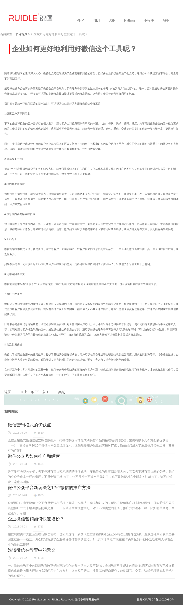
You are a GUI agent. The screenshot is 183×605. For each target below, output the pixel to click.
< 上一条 (27, 392)
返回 (7, 392)
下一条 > (42, 392)
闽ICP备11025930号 (161, 599)
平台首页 (21, 34)
